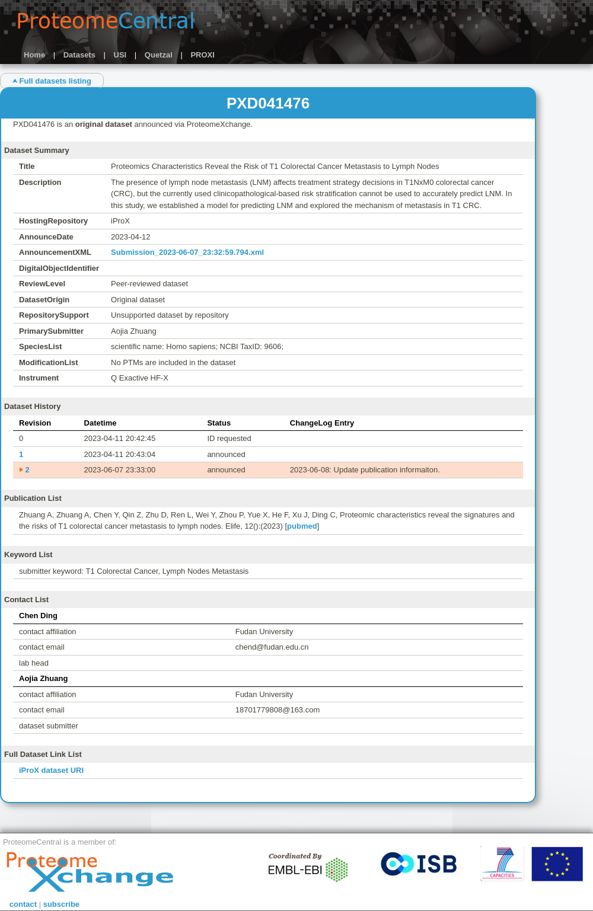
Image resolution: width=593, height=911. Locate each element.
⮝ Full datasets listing (51, 80)
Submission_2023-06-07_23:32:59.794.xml (187, 252)
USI (120, 54)
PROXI (202, 54)
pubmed (302, 526)
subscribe (61, 904)
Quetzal (159, 54)
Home (34, 54)
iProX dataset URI (51, 770)
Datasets (79, 54)
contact (23, 904)
